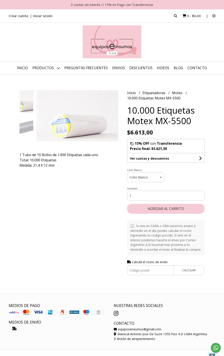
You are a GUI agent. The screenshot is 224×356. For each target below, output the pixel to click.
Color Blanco (134, 170)
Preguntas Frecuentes (86, 67)
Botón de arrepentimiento (134, 339)
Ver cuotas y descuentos (149, 158)
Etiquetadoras (154, 92)
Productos (46, 68)
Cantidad (132, 188)
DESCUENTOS (140, 67)
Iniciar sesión (42, 16)
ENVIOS (118, 67)
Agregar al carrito (166, 208)
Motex (177, 92)
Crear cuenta (18, 16)
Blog (178, 67)
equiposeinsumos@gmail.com (137, 329)
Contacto (197, 67)
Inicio (22, 67)
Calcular (189, 270)
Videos (163, 67)
